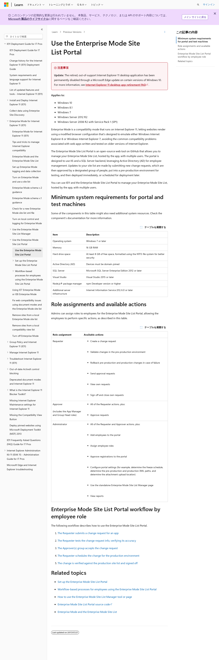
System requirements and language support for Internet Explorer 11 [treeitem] (25, 79)
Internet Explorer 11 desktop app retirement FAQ (116, 84)
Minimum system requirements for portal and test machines (194, 40)
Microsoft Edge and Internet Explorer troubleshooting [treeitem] (21, 467)
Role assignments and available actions (194, 47)
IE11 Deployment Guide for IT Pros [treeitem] (25, 52)
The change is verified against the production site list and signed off (98, 563)
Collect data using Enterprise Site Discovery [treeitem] (25, 113)
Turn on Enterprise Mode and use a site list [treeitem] (25, 179)
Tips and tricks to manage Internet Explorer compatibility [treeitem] (25, 146)
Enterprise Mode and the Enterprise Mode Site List (87, 612)
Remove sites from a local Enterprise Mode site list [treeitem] (25, 317)
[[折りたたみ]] (42, 29)
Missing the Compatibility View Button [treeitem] (26, 417)
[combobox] (23, 36)
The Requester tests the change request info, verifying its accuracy (97, 540)
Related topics (185, 61)
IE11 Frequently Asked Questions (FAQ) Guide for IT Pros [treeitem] (24, 442)
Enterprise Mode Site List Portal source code (84, 604)
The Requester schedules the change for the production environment (98, 555)
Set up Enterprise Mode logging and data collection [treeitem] (26, 169)
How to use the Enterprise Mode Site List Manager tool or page (95, 596)
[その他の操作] (165, 32)
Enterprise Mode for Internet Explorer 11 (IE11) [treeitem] (27, 133)
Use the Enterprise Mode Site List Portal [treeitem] (28, 252)
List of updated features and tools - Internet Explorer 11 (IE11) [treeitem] (26, 92)
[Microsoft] (6, 4)
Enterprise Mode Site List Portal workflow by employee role (194, 55)
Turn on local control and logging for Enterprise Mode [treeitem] (27, 221)
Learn (55, 31)
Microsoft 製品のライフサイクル (28, 19)
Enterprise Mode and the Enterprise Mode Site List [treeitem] (25, 158)
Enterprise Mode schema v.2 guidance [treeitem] (27, 190)
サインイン (209, 4)
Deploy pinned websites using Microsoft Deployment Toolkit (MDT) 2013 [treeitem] (25, 429)
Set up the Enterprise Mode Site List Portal (82, 581)
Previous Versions (72, 31)
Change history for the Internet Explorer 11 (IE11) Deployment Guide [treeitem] (26, 65)
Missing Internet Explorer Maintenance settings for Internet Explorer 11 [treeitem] (23, 404)
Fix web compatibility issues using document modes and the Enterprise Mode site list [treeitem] (27, 304)
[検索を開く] (198, 5)
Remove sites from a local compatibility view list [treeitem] (25, 327)
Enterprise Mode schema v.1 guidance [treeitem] (27, 200)
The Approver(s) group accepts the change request (88, 548)
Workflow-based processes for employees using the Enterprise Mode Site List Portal (107, 589)
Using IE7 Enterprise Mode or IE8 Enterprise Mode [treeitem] (26, 292)
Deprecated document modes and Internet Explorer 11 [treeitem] (25, 381)
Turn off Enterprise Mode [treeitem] (25, 335)
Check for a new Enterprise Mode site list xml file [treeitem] (26, 210)
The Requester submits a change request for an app (88, 533)
